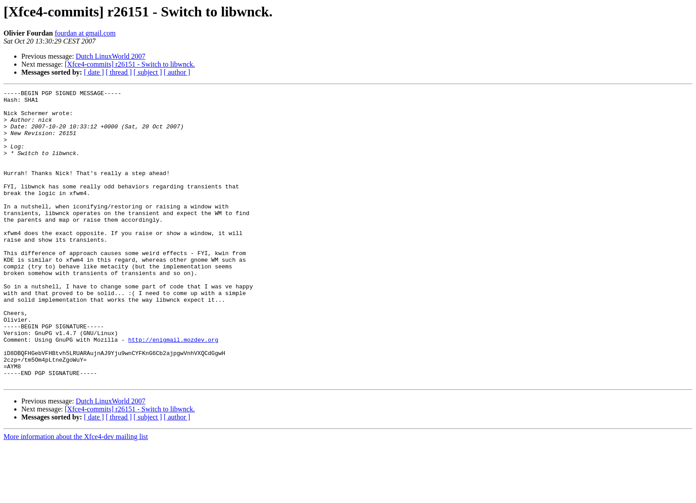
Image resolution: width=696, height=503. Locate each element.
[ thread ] (119, 72)
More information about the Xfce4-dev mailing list (76, 495)
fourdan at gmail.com (85, 33)
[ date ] (94, 72)
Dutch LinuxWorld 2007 (111, 56)
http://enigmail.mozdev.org (173, 390)
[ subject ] (148, 72)
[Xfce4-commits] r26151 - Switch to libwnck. (130, 64)
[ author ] (177, 72)
